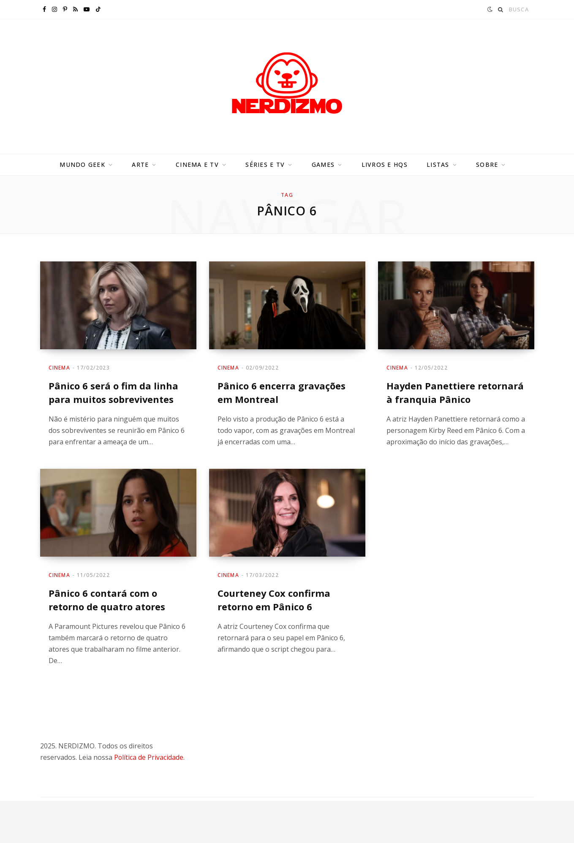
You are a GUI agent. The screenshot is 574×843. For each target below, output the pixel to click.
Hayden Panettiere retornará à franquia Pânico (455, 392)
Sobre (487, 164)
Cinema (59, 367)
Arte (140, 164)
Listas (438, 164)
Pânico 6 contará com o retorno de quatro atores (107, 599)
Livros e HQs (385, 164)
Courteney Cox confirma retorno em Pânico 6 (274, 599)
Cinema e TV (197, 164)
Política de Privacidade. (149, 756)
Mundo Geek (82, 164)
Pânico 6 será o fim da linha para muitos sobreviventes (114, 392)
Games (323, 164)
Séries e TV (265, 164)
